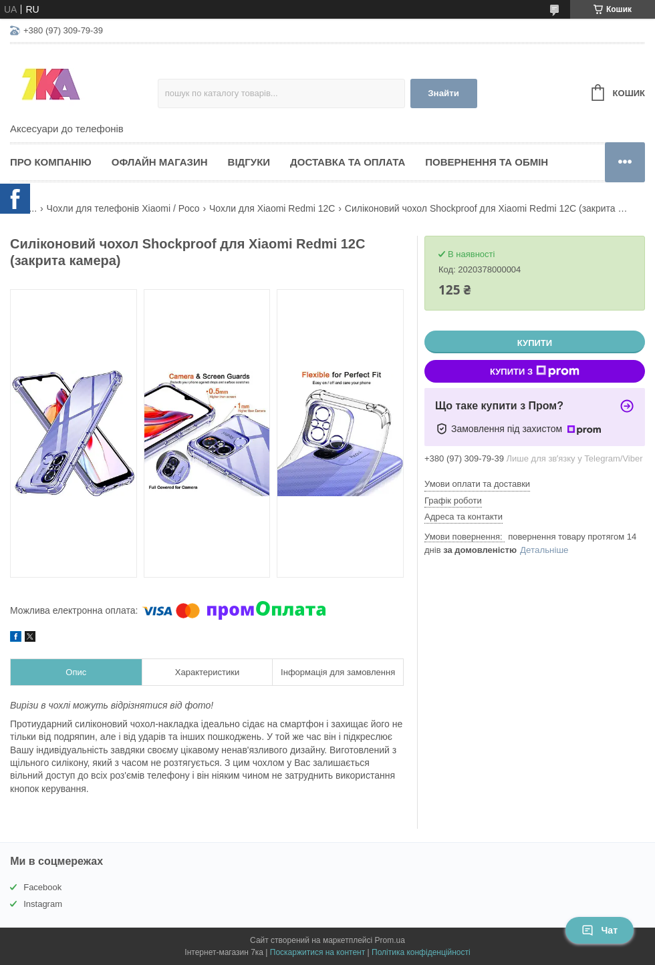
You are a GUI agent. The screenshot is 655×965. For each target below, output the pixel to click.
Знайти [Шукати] (443, 93)
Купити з (534, 371)
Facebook (42, 887)
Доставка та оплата (347, 162)
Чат (599, 930)
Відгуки (249, 162)
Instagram (42, 904)
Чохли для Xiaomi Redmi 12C (272, 208)
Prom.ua (390, 940)
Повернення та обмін (486, 162)
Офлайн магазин (160, 162)
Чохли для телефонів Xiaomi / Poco (123, 208)
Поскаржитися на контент (317, 952)
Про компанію (51, 162)
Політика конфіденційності (421, 952)
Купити (534, 343)
